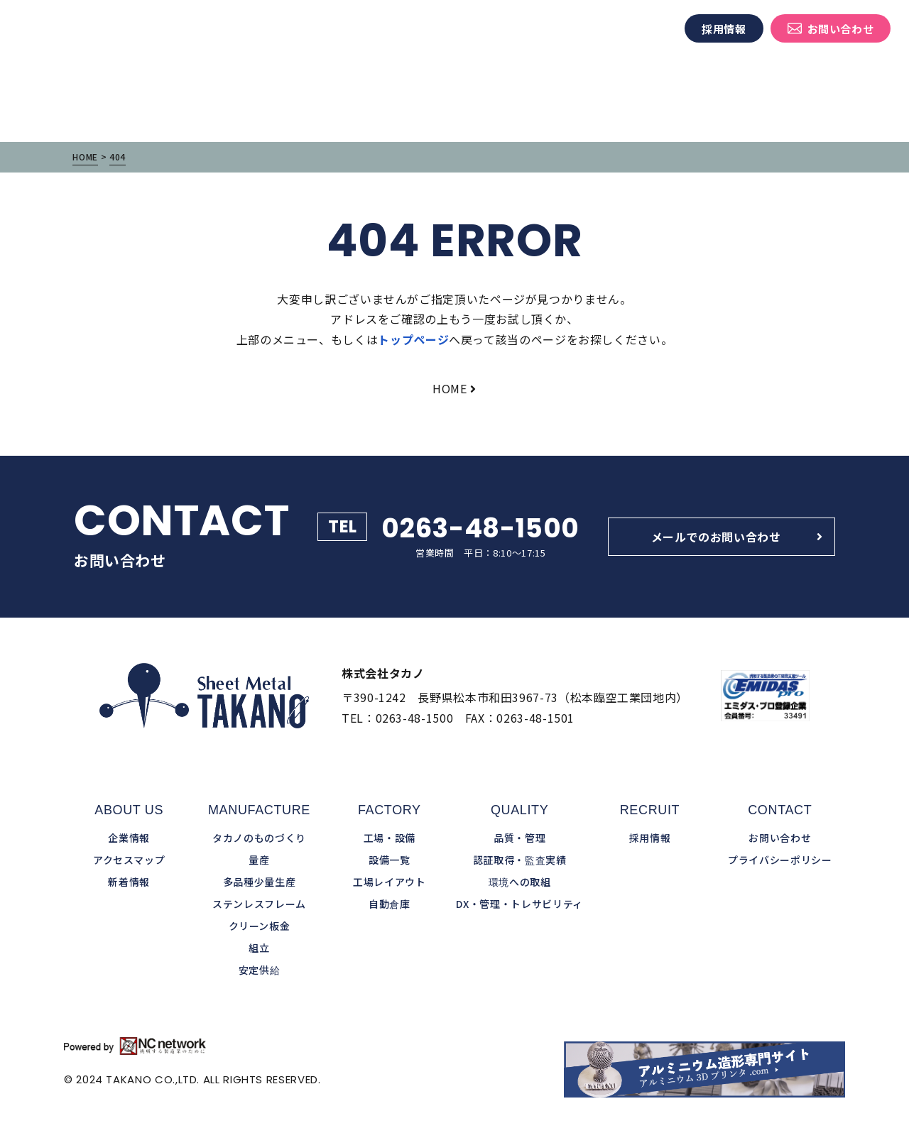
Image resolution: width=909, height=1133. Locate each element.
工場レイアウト (389, 882)
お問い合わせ (831, 28)
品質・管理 (511, 28)
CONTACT (780, 810)
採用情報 (724, 28)
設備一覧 (389, 860)
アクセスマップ (129, 860)
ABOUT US (128, 810)
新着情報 (634, 28)
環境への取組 (520, 882)
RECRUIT (650, 810)
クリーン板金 (259, 926)
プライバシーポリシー (780, 860)
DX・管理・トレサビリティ (519, 904)
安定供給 (260, 970)
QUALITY (520, 810)
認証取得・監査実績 (520, 860)
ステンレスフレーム (259, 904)
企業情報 (575, 28)
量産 (259, 860)
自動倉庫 (389, 904)
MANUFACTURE (259, 810)
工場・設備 (441, 28)
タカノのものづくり (350, 28)
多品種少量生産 (259, 882)
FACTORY (389, 810)
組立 (259, 948)
